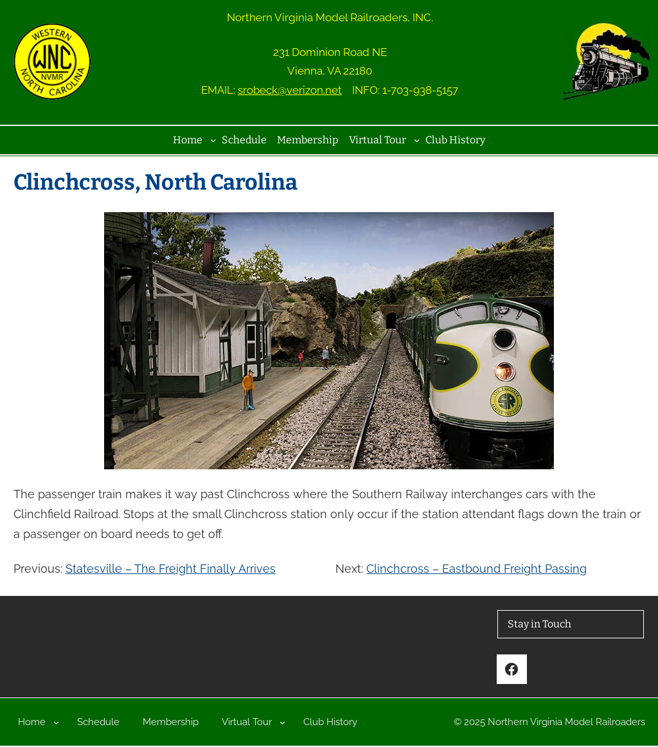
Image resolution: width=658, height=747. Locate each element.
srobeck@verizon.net (290, 90)
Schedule (244, 140)
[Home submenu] (213, 140)
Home (187, 140)
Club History (455, 140)
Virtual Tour (377, 140)
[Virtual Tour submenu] (417, 140)
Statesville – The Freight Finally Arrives (171, 568)
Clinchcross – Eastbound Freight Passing (476, 568)
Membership (308, 140)
